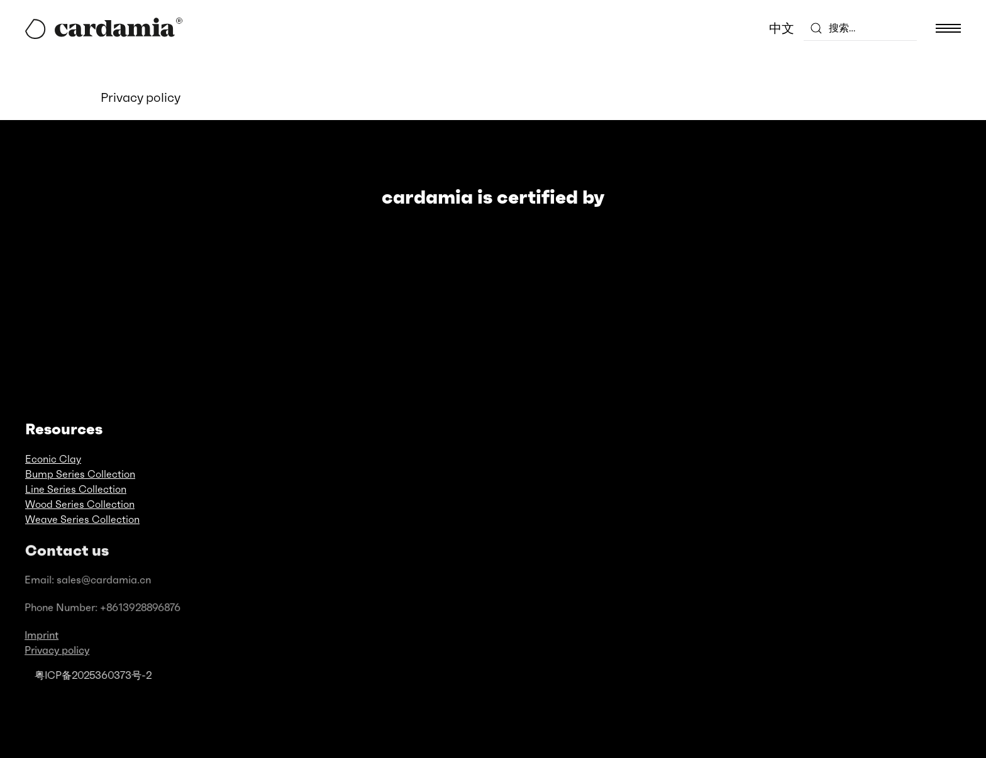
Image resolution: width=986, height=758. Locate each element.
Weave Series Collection (82, 519)
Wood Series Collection (80, 504)
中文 (781, 28)
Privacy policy (56, 655)
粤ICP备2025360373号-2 (92, 675)
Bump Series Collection (80, 474)
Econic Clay (53, 459)
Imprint (41, 640)
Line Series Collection (75, 489)
